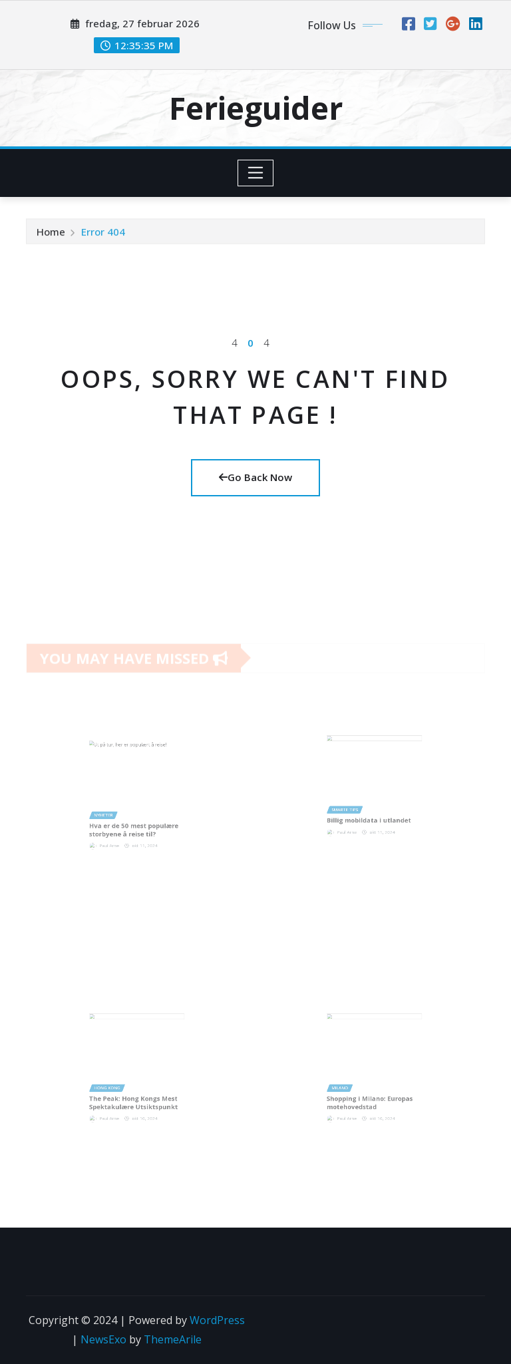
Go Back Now (255, 477)
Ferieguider (256, 107)
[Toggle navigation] (256, 173)
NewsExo (103, 1339)
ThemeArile (173, 1339)
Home (51, 234)
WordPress (217, 1320)
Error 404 (103, 234)
